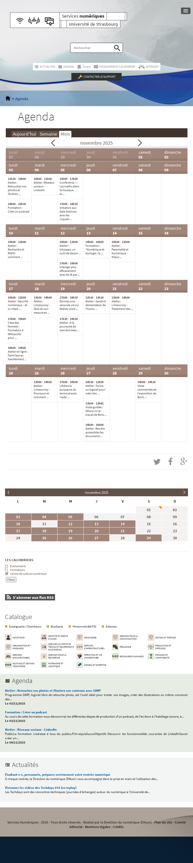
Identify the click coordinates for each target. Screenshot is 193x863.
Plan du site (163, 822)
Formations (17, 570)
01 (149, 509)
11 (44, 523)
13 (96, 523)
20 (96, 530)
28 (123, 538)
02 (175, 509)
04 (44, 516)
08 (149, 516)
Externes (111, 626)
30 (175, 538)
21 (123, 530)
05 (70, 516)
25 (44, 538)
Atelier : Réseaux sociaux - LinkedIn (31, 729)
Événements (18, 566)
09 (175, 516)
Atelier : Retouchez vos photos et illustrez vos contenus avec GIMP (53, 690)
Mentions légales (97, 827)
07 (123, 516)
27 (96, 538)
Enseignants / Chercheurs (25, 626)
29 (149, 538)
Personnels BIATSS (84, 626)
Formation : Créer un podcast (26, 712)
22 (149, 530)
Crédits (118, 827)
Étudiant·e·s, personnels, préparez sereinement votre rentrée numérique (57, 774)
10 (18, 523)
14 (123, 523)
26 (70, 538)
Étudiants (57, 626)
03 (18, 516)
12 (70, 523)
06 (96, 516)
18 (44, 530)
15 (149, 523)
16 (175, 523)
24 (18, 538)
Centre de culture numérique (28, 574)
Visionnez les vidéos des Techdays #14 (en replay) (40, 788)
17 (18, 530)
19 (70, 530)
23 (175, 530)
